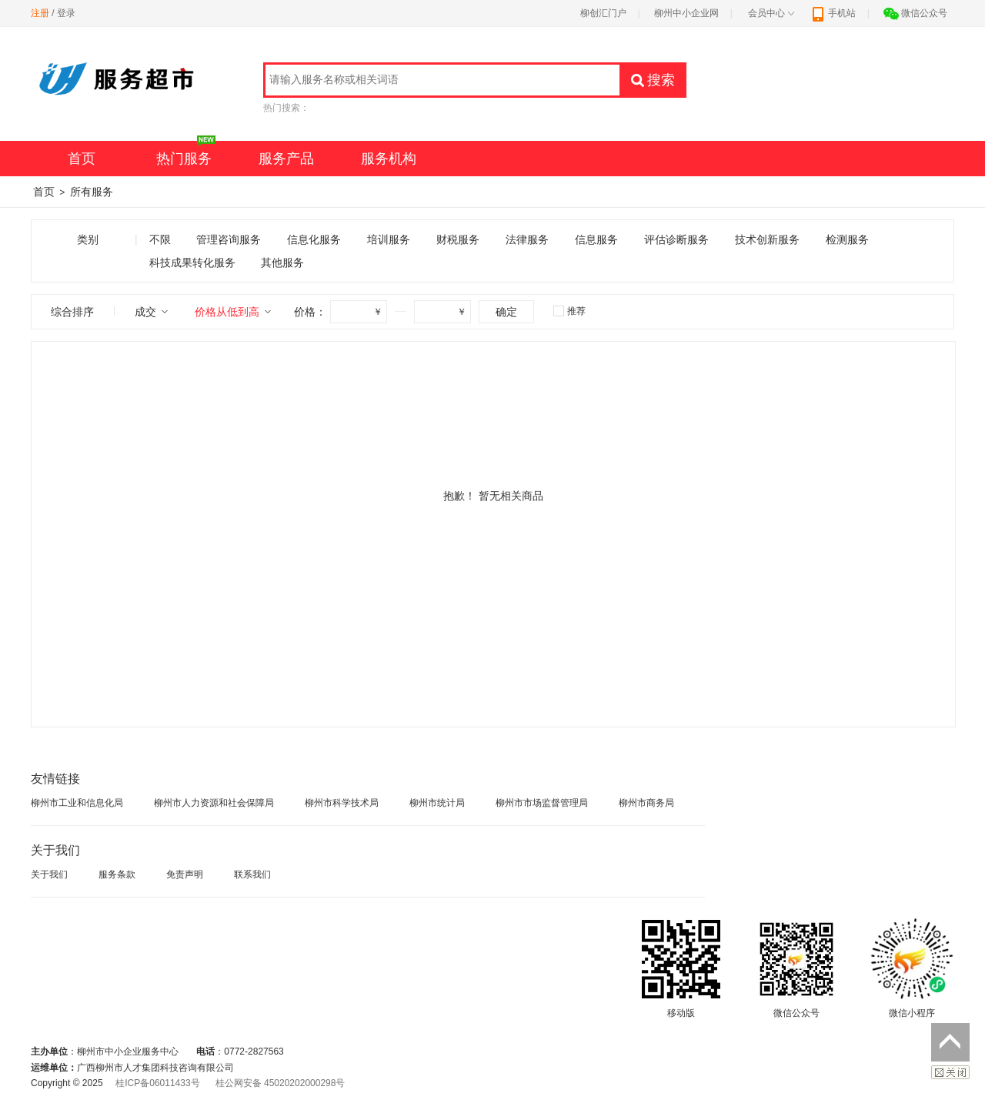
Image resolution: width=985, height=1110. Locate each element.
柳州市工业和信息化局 (77, 802)
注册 (40, 13)
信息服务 (596, 239)
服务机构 (388, 158)
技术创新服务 (767, 239)
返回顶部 (950, 1042)
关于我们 (49, 874)
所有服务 (91, 192)
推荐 (569, 311)
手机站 (833, 13)
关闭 (950, 1072)
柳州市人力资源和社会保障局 (214, 802)
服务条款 (116, 874)
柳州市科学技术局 (342, 802)
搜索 (653, 80)
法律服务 (527, 239)
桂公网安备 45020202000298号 (280, 1083)
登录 (66, 13)
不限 (160, 239)
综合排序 (72, 312)
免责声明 (184, 874)
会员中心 (771, 13)
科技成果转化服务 (192, 262)
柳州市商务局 (646, 802)
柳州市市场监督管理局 (542, 802)
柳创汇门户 (603, 13)
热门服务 (185, 153)
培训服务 (388, 239)
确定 (506, 312)
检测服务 (847, 239)
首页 (81, 158)
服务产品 (286, 158)
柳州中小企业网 (686, 13)
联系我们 (252, 874)
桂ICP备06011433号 (157, 1083)
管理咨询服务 (228, 239)
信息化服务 (314, 239)
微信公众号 (915, 13)
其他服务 (282, 262)
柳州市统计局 (437, 802)
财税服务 (457, 239)
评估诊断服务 (676, 239)
